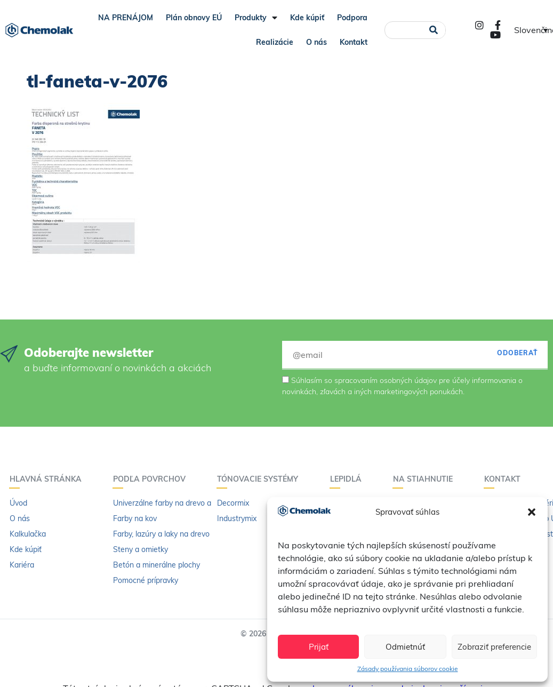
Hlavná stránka (48, 479)
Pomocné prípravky (145, 580)
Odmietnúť (405, 647)
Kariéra (22, 565)
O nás (316, 42)
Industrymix (237, 518)
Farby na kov (135, 518)
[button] (531, 512)
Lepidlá (348, 479)
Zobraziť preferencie (494, 647)
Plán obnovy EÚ (194, 17)
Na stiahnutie (425, 479)
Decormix (233, 503)
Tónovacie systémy (260, 479)
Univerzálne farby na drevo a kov (169, 503)
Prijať (318, 647)
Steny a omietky (140, 549)
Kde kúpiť (307, 17)
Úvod (18, 503)
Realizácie (274, 42)
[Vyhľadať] (433, 30)
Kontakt (353, 42)
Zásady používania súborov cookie (407, 669)
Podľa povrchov (152, 479)
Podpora (352, 17)
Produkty (256, 17)
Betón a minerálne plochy (156, 565)
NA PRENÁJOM (125, 17)
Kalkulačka (28, 534)
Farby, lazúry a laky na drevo (161, 534)
